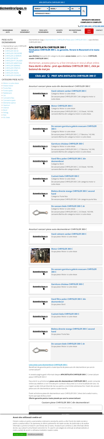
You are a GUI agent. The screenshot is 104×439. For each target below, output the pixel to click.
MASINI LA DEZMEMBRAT (25, 31)
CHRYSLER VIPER (11, 70)
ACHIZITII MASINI (59, 31)
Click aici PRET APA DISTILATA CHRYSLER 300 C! (65, 75)
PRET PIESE (89, 31)
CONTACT (99, 30)
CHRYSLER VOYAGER (13, 75)
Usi (4, 95)
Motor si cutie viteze (11, 83)
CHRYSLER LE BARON (13, 55)
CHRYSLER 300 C (11, 48)
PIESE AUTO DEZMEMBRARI (43, 31)
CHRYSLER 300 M (11, 51)
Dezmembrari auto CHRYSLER (14, 46)
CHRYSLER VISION (12, 73)
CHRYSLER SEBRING (12, 65)
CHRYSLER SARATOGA (13, 63)
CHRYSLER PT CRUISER (13, 60)
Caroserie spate (9, 100)
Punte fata (7, 88)
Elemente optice (9, 102)
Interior (6, 107)
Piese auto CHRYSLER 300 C (77, 39)
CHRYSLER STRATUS (12, 68)
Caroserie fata (8, 98)
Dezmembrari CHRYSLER (55, 39)
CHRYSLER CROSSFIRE (13, 53)
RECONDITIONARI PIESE (75, 31)
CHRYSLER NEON (11, 58)
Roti (4, 115)
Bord (5, 110)
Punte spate (7, 90)
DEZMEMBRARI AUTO (8, 31)
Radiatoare (7, 93)
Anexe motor (8, 85)
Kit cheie (6, 117)
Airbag (5, 112)
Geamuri (6, 105)
